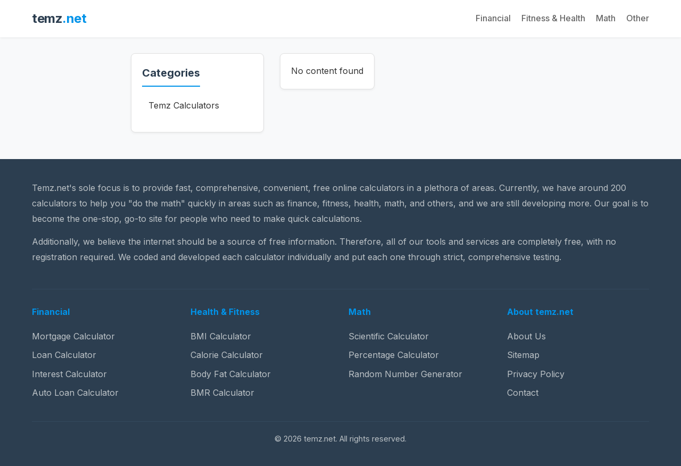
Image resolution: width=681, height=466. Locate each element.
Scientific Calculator (388, 336)
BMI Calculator (220, 336)
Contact (522, 392)
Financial (493, 18)
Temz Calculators (183, 105)
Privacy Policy (535, 374)
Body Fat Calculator (230, 374)
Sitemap (523, 355)
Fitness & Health (553, 18)
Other (637, 18)
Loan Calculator (64, 355)
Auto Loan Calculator (75, 392)
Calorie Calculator (226, 355)
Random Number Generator (405, 374)
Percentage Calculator (393, 355)
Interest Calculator (69, 374)
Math (606, 18)
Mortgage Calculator (73, 336)
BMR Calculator (222, 392)
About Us (526, 336)
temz (59, 18)
